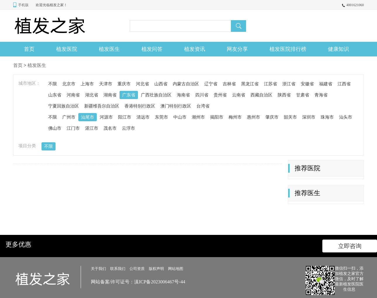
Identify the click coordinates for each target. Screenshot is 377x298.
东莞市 (161, 117)
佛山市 (54, 128)
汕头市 (345, 117)
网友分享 (237, 49)
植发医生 (109, 49)
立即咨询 (350, 246)
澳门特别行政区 (175, 106)
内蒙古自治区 (186, 84)
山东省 (54, 95)
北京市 (68, 84)
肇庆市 (272, 117)
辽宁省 (210, 84)
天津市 (105, 84)
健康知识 (338, 49)
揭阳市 (216, 117)
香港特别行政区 (139, 106)
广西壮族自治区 (156, 95)
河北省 (142, 84)
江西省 (344, 84)
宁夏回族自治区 (63, 106)
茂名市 (110, 128)
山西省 (160, 84)
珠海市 (327, 117)
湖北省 (91, 95)
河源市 (106, 117)
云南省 (238, 95)
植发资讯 (194, 49)
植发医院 (66, 49)
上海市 (87, 84)
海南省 (183, 95)
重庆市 (124, 84)
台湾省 (203, 106)
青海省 (321, 95)
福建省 (325, 84)
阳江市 (124, 117)
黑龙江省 (250, 84)
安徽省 (307, 84)
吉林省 (229, 84)
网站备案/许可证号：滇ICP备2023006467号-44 (138, 281)
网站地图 (175, 268)
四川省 (201, 95)
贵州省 (220, 95)
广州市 (68, 117)
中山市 (179, 117)
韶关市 (290, 117)
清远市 (143, 117)
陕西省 (284, 95)
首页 (29, 49)
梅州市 (235, 117)
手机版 (23, 5)
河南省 (73, 95)
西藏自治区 (261, 95)
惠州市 (253, 117)
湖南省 (110, 95)
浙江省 (288, 84)
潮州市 (198, 117)
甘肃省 (302, 95)
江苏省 (270, 84)
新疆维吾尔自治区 (101, 106)
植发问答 (151, 49)
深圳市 (308, 117)
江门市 (73, 128)
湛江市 (91, 128)
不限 (52, 84)
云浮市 (128, 128)
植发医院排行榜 (287, 49)
